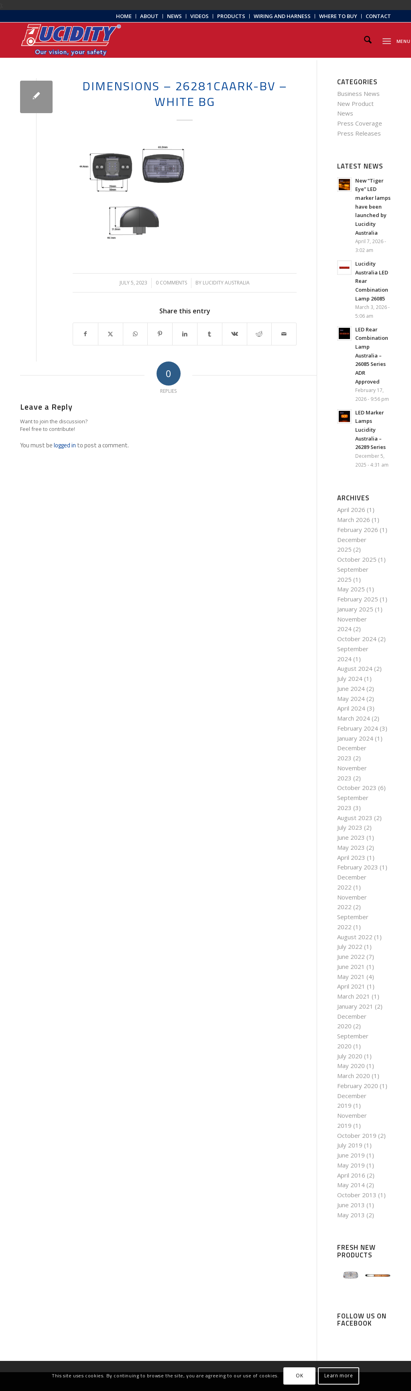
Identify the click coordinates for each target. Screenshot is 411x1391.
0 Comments (171, 282)
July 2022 (349, 946)
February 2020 (357, 1086)
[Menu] (387, 40)
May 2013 (351, 1215)
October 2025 (356, 559)
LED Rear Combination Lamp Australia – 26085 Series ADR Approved (371, 355)
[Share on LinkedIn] (185, 334)
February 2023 (357, 867)
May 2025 (351, 589)
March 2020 (353, 1076)
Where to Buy (338, 16)
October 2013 (356, 1195)
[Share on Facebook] (85, 334)
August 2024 (354, 668)
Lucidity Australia (226, 282)
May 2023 (351, 847)
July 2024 (349, 678)
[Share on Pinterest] (160, 334)
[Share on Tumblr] (209, 334)
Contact (378, 16)
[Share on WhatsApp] (135, 334)
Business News (358, 93)
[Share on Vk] (234, 334)
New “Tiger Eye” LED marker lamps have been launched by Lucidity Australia (373, 206)
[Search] (368, 40)
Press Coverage (359, 123)
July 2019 (349, 1145)
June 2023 (351, 837)
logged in (65, 445)
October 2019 (356, 1135)
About (149, 16)
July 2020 (349, 1056)
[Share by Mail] (284, 334)
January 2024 (355, 738)
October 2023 (356, 788)
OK (299, 1375)
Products (231, 16)
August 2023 (354, 818)
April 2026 (351, 510)
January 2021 (355, 1006)
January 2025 (355, 609)
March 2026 (353, 520)
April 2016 (351, 1175)
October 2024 (356, 639)
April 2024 (351, 708)
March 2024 (353, 718)
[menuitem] (124, 16)
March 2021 (353, 996)
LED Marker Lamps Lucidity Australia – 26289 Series (370, 430)
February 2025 (357, 599)
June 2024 (351, 688)
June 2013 (351, 1205)
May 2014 (351, 1185)
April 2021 (351, 986)
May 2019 (351, 1165)
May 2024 (351, 698)
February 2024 (357, 728)
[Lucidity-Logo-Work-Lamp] (71, 40)
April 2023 (351, 857)
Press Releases (359, 133)
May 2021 (351, 977)
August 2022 (354, 937)
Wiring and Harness (282, 16)
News (174, 16)
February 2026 (357, 530)
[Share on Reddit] (259, 334)
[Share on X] (110, 334)
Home (124, 16)
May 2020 (351, 1066)
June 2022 (351, 956)
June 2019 (351, 1155)
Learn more (338, 1375)
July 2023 (349, 827)
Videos (199, 16)
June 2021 (351, 967)
